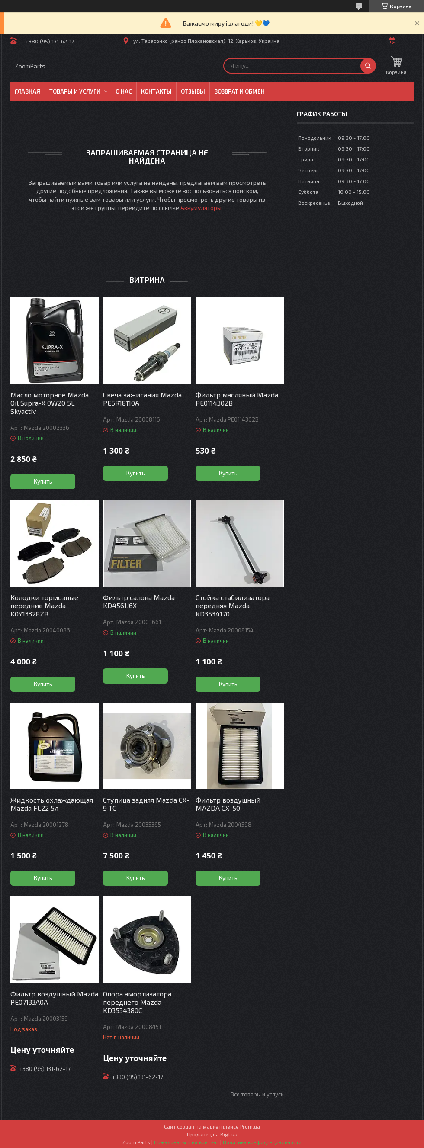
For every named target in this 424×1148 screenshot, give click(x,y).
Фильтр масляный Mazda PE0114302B (237, 398)
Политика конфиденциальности (262, 1142)
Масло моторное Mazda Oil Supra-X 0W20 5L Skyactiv (49, 402)
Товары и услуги (74, 91)
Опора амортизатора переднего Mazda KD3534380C (137, 1002)
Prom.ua (250, 1126)
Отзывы (193, 91)
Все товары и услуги (257, 1094)
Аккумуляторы (201, 207)
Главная (27, 91)
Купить (43, 481)
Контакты (156, 91)
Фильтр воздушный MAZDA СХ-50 (228, 804)
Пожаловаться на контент (186, 1142)
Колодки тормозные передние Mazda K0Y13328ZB (44, 605)
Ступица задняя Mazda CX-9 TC (146, 804)
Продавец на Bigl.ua (212, 1134)
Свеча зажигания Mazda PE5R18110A (142, 398)
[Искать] (368, 66)
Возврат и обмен (239, 91)
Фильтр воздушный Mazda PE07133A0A (54, 998)
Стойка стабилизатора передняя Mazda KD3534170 (233, 605)
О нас (124, 91)
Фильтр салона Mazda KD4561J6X (139, 601)
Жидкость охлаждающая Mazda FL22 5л (51, 804)
